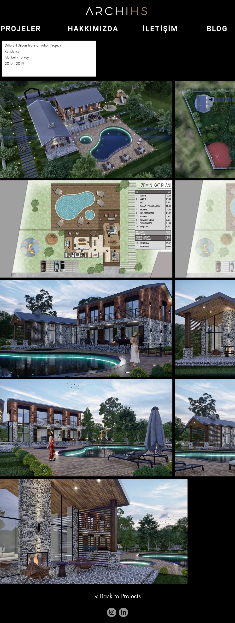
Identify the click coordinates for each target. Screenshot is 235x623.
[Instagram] (111, 612)
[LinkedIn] (123, 612)
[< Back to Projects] (117, 596)
